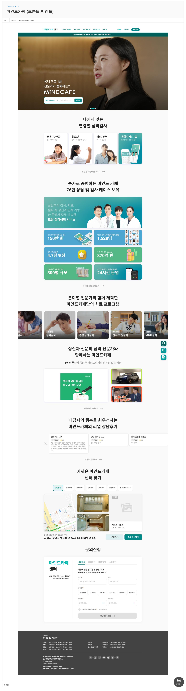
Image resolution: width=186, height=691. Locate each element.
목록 (7, 685)
